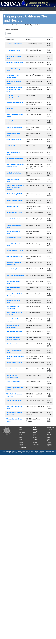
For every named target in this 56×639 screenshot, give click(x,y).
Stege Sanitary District (13, 344)
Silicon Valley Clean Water (14, 331)
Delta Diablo (10, 108)
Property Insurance (21, 443)
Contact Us (49, 441)
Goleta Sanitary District (13, 140)
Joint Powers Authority (22, 433)
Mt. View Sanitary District (14, 212)
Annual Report (48, 438)
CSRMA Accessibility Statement (50, 444)
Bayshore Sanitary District (14, 44)
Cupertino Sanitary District (14, 102)
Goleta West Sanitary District (15, 146)
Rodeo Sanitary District (13, 269)
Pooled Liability (20, 436)
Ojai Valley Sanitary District (14, 250)
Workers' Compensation (22, 446)
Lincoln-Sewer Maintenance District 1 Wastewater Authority (15, 187)
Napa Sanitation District (13, 219)
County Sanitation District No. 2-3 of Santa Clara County (14, 90)
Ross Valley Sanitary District (15, 275)
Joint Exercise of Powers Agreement (50, 429)
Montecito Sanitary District (14, 200)
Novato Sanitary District (13, 237)
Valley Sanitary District (13, 381)
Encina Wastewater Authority (15, 127)
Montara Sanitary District (14, 194)
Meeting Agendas (49, 435)
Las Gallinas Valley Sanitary (14, 173)
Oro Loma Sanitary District (14, 256)
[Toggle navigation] (2, 9)
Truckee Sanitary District (14, 363)
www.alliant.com (43, 451)
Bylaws (48, 432)
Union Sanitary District (13, 369)
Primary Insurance (21, 440)
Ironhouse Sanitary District (14, 158)
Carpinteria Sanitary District (14, 62)
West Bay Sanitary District (14, 400)
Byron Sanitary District (13, 50)
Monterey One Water (12, 206)
